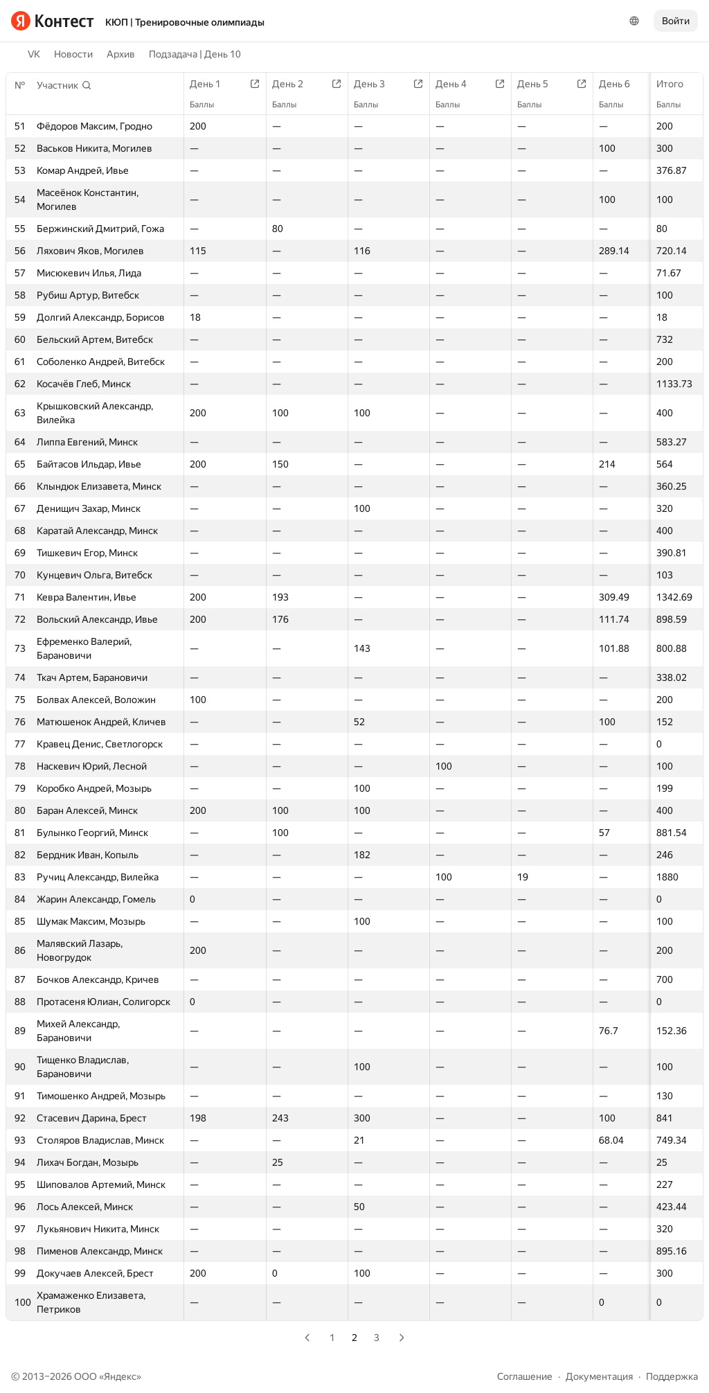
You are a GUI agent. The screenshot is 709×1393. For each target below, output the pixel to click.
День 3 (376, 84)
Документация (599, 1376)
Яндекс (120, 1376)
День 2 (294, 84)
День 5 (539, 84)
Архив (121, 54)
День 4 (458, 84)
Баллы (675, 104)
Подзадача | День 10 (195, 54)
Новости (73, 54)
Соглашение (525, 1376)
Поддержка (672, 1376)
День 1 (212, 84)
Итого (676, 84)
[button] (64, 85)
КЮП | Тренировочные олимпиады (184, 22)
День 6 (621, 84)
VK (34, 54)
